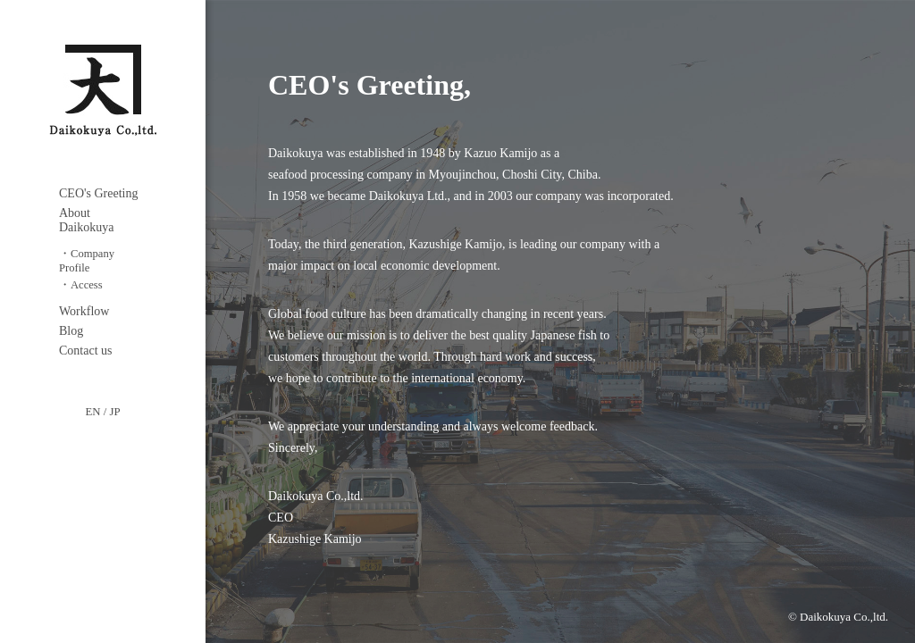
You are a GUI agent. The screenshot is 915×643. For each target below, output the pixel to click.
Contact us (86, 350)
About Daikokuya (86, 220)
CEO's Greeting (98, 193)
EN (92, 411)
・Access (81, 285)
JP (114, 411)
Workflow (84, 311)
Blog (71, 331)
